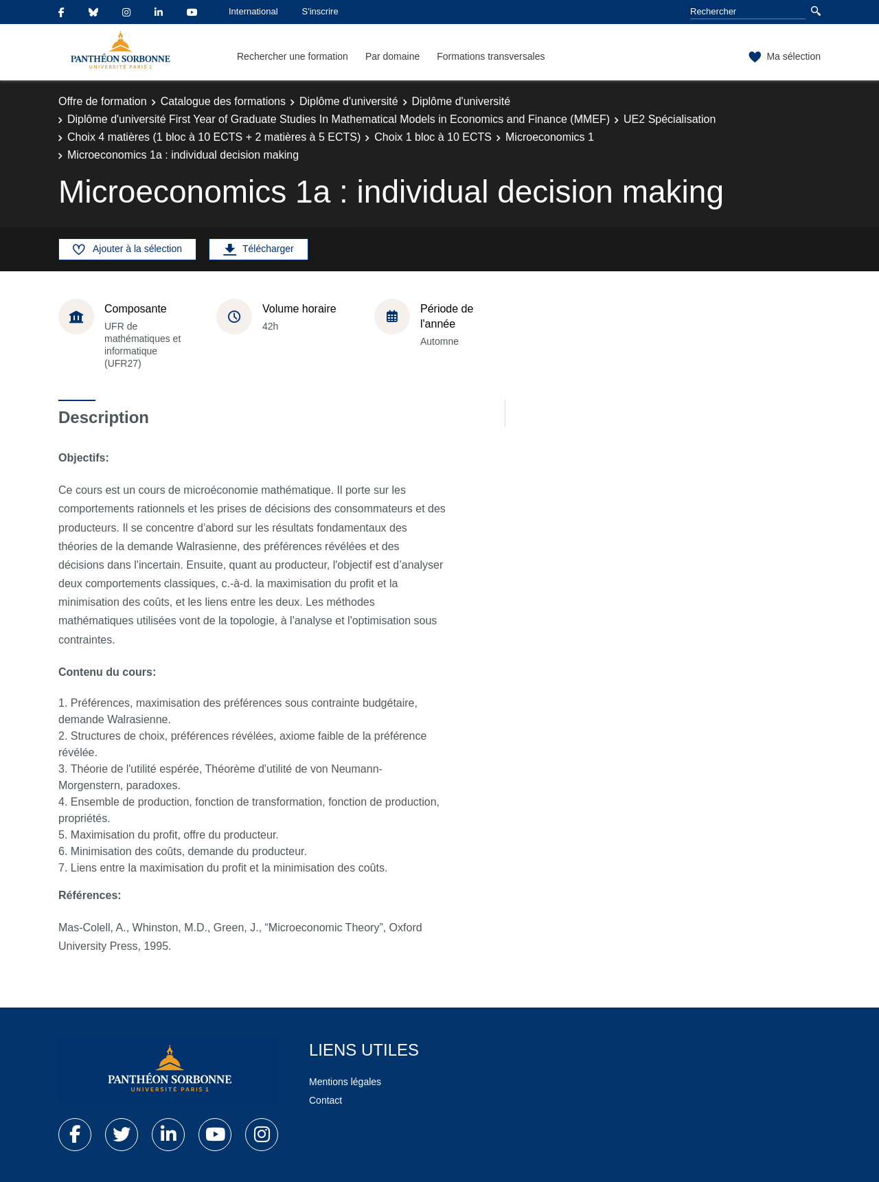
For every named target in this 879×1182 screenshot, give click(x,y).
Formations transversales (491, 56)
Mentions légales (345, 1081)
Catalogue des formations (223, 101)
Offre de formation (102, 101)
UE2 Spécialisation (670, 119)
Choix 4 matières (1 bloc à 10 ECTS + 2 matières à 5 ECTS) (214, 137)
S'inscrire (320, 11)
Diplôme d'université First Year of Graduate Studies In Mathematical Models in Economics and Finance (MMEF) (338, 119)
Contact (325, 1100)
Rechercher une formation (292, 56)
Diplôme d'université (348, 101)
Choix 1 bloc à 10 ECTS (433, 137)
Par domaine (392, 56)
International (253, 11)
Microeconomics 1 (549, 137)
